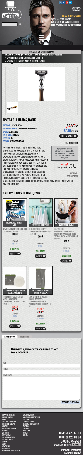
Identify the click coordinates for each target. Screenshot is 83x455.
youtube (67, 2)
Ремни (4, 419)
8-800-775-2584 (57, 25)
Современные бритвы (9, 428)
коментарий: (8, 375)
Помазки (4, 426)
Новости (25, 433)
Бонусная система (29, 422)
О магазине (26, 431)
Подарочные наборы (8, 415)
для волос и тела (7, 439)
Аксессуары (6, 448)
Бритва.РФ (12, 10)
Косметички (6, 446)
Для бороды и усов (8, 437)
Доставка (26, 426)
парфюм (4, 442)
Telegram (70, 2)
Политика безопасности (31, 424)
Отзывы (25, 435)
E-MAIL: (5, 369)
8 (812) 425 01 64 (57, 22)
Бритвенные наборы (8, 424)
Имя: (5, 363)
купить (13, 253)
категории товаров (41, 51)
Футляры (5, 431)
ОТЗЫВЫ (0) (24, 336)
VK (60, 2)
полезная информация (71, 15)
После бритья (6, 435)
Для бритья (5, 433)
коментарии (9, 336)
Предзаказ (67, 136)
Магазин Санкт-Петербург (31, 417)
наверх (76, 444)
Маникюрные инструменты (11, 451)
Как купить (26, 419)
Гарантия (26, 428)
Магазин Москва (28, 415)
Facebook (63, 2)
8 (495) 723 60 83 (57, 18)
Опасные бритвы (7, 417)
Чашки (4, 444)
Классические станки (9, 422)
